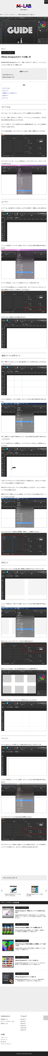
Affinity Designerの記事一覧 (10, 877)
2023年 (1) (23, 1023)
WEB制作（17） (5, 1019)
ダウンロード (4, 1039)
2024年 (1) (23, 1021)
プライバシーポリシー (6, 1043)
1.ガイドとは (5, 88)
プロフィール (4, 1037)
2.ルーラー (5, 90)
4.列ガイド (5, 95)
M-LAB (22, 1053)
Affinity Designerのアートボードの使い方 (26, 960)
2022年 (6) (23, 1025)
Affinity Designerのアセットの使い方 (25, 976)
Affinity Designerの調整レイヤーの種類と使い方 (28, 927)
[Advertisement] (24, 860)
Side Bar (46, 1)
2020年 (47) (23, 1030)
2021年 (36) (23, 1027)
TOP (1, 14)
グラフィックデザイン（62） (8, 1021)
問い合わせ (3, 1041)
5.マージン (5, 98)
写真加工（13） (4, 1023)
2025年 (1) (23, 1019)
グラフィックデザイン (10, 14)
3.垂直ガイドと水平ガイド (9, 93)
